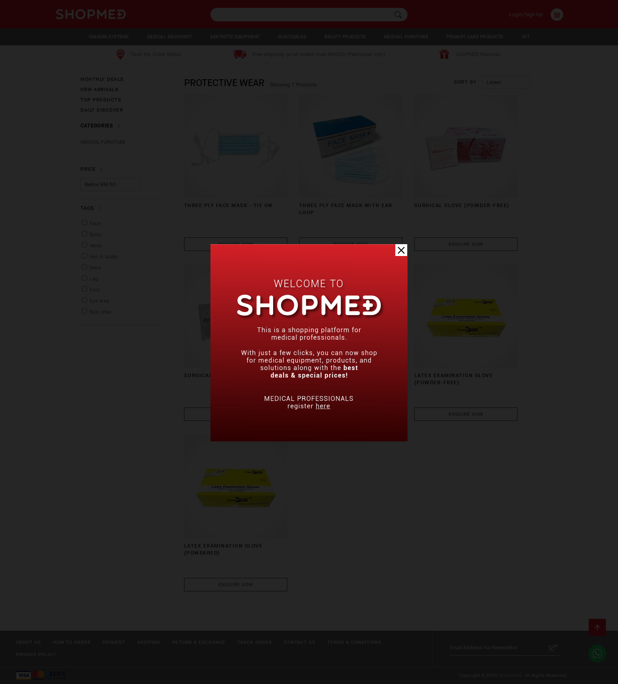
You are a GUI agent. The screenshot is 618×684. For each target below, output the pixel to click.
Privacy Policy (36, 654)
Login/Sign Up (526, 14)
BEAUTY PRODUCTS (345, 37)
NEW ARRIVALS (99, 89)
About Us (28, 642)
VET (525, 37)
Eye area (99, 300)
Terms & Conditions (354, 642)
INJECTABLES (292, 37)
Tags (90, 208)
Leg (93, 278)
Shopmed (510, 675)
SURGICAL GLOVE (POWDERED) (227, 375)
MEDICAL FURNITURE (406, 37)
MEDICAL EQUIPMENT (169, 37)
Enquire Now (235, 244)
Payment (113, 642)
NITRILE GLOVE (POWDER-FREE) (344, 375)
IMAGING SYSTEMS (109, 37)
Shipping (148, 642)
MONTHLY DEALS (102, 79)
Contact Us (299, 642)
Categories (100, 125)
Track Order (254, 642)
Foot (94, 289)
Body (95, 234)
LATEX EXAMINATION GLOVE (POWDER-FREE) (453, 379)
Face (95, 223)
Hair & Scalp (103, 256)
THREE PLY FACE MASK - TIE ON (228, 205)
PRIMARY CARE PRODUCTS (474, 37)
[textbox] (309, 14)
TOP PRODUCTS (100, 100)
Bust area (100, 311)
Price (91, 169)
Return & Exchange (198, 642)
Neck (95, 267)
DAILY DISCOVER (101, 110)
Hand (95, 245)
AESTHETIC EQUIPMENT (235, 37)
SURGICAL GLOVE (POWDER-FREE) (462, 205)
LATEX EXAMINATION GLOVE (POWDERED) (223, 549)
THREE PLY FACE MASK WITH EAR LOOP (346, 209)
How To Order (72, 642)
